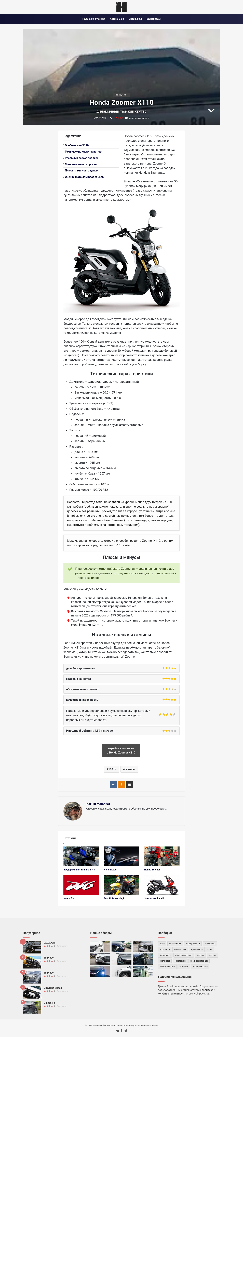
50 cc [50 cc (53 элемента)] (162, 944)
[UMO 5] (121, 971)
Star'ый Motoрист (98, 804)
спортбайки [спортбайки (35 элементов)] (180, 961)
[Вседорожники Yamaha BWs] (81, 856)
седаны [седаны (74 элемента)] (200, 955)
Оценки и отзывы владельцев (83, 177)
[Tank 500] (32, 977)
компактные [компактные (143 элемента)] (180, 949)
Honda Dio (68, 898)
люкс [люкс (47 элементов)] (209, 949)
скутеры (130, 769)
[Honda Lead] (121, 856)
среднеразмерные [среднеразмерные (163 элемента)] (199, 961)
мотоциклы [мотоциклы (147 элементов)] (165, 955)
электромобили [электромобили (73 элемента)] (200, 966)
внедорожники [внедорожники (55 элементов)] (193, 944)
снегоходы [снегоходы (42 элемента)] (165, 961)
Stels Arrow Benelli (154, 898)
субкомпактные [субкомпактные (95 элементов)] (167, 966)
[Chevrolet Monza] (32, 992)
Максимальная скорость (80, 164)
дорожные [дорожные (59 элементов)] (165, 949)
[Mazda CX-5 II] (121, 946)
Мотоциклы (135, 19)
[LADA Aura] (32, 947)
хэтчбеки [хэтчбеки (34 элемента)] (183, 966)
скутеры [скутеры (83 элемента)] (212, 955)
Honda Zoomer (121, 95)
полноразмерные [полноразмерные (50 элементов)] (183, 955)
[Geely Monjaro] (143, 946)
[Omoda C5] (32, 1007)
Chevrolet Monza (53, 987)
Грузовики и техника (93, 19)
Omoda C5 (49, 1002)
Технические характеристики (82, 151)
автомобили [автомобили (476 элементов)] (175, 944)
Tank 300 (49, 957)
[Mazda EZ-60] (100, 971)
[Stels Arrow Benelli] (162, 885)
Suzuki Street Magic (114, 898)
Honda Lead (110, 869)
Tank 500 (49, 972)
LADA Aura (49, 942)
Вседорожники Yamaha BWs (79, 869)
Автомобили (117, 19)
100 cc (112, 769)
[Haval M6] (100, 946)
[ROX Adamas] (143, 971)
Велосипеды (153, 19)
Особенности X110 (76, 145)
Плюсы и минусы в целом (80, 170)
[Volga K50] (121, 959)
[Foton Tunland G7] (100, 959)
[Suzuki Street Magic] (121, 885)
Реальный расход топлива (81, 158)
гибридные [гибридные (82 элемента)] (210, 944)
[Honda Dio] (81, 885)
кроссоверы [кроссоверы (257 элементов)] (197, 949)
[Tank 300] (32, 962)
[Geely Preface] (143, 959)
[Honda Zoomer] (162, 856)
